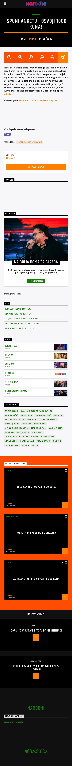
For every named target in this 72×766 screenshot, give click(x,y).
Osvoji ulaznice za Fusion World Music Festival (37, 668)
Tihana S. (31, 39)
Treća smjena (11, 382)
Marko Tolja (55, 428)
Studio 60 (9, 373)
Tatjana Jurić (12, 445)
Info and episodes (36, 281)
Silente (57, 441)
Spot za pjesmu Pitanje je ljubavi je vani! (22, 323)
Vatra (35, 445)
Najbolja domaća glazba (16, 391)
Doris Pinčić (11, 415)
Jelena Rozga (50, 419)
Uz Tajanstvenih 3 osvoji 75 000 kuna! (21, 318)
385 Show (9, 364)
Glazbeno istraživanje (29, 142)
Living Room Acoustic (16, 428)
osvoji (36, 17)
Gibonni (58, 415)
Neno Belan (47, 437)
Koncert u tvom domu (34, 424)
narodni (35, 708)
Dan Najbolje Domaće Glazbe (36, 411)
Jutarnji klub (11, 346)
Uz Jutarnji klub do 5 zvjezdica (17, 314)
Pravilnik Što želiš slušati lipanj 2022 (38, 100)
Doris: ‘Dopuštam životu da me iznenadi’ (37, 630)
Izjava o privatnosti (13, 722)
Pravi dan (9, 355)
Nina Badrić (11, 441)
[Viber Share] (7, 134)
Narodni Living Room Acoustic (21, 437)
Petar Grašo (43, 441)
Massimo (9, 432)
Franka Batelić (43, 415)
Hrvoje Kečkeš (12, 419)
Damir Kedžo (11, 411)
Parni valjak (27, 441)
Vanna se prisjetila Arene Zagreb (19, 328)
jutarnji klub (12, 424)
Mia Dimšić (37, 432)
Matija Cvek (23, 432)
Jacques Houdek (31, 419)
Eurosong (26, 415)
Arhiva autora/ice (36, 167)
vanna (25, 445)
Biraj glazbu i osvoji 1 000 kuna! (18, 309)
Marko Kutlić (38, 428)
